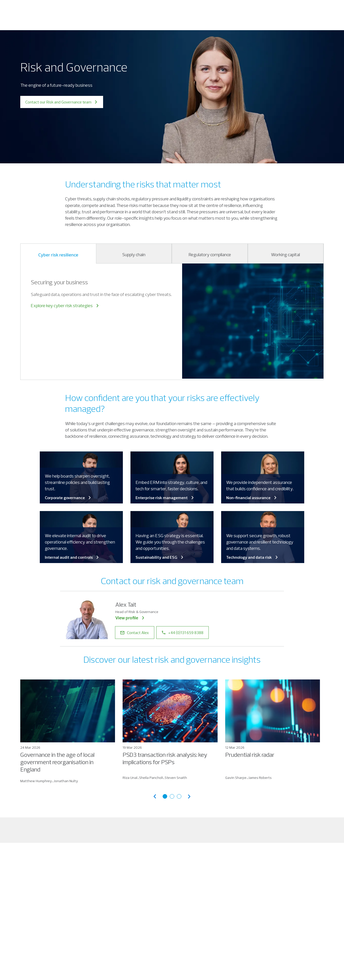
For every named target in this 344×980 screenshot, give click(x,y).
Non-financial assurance (251, 497)
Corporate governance (68, 497)
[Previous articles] (155, 796)
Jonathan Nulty (66, 781)
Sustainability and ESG (160, 557)
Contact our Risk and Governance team (61, 101)
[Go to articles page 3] (179, 796)
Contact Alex (134, 632)
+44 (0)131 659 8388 (182, 632)
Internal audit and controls (72, 557)
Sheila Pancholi (151, 777)
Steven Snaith (176, 777)
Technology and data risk (252, 557)
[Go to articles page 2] (172, 796)
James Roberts (260, 777)
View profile (130, 618)
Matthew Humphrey (36, 781)
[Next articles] (189, 796)
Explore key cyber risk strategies (65, 305)
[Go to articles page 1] (165, 796)
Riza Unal (130, 777)
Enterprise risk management (165, 497)
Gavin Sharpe (235, 777)
